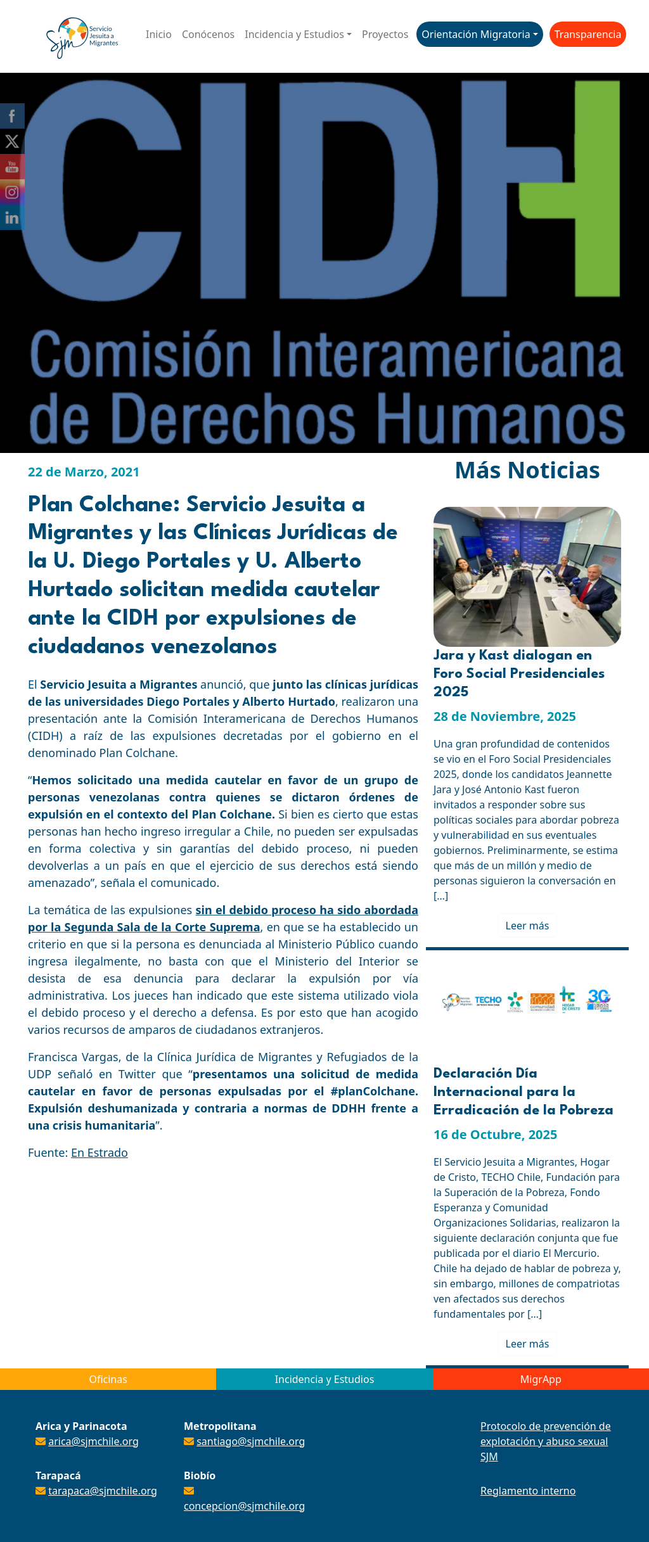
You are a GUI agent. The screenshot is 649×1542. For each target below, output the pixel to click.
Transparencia (588, 34)
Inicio (159, 34)
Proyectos (385, 34)
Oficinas (108, 1379)
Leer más (527, 926)
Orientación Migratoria (475, 34)
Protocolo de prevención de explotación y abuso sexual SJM (545, 1441)
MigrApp (541, 1379)
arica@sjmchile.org (93, 1441)
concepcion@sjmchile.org (244, 1506)
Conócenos (208, 34)
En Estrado (99, 1152)
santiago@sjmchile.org (250, 1441)
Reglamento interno (527, 1491)
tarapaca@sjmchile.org (102, 1491)
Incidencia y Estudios (294, 34)
